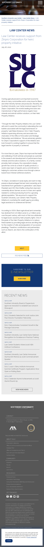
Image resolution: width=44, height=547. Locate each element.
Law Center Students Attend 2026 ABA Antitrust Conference (22, 344)
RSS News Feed (21, 256)
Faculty (8, 465)
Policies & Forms (10, 477)
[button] (20, 522)
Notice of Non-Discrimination (14, 489)
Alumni (8, 467)
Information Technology (13, 479)
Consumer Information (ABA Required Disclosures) (20, 482)
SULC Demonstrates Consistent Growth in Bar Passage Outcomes (22, 325)
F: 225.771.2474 (18, 421)
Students (8, 462)
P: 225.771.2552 (10, 421)
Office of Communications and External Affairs (19, 445)
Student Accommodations (13, 484)
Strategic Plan (10, 448)
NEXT (22, 248)
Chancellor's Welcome (12, 443)
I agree (9, 540)
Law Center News (28, 18)
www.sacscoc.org (10, 524)
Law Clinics (9, 469)
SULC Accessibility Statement (14, 486)
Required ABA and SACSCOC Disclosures (16, 435)
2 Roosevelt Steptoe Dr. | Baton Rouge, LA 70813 (19, 420)
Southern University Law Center (11, 18)
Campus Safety (10, 455)
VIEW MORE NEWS (22, 389)
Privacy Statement (32, 537)
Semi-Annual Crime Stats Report (15, 452)
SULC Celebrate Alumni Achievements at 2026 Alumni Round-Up (22, 378)
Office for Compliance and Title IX (15, 450)
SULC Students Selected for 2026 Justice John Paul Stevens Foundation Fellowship (22, 315)
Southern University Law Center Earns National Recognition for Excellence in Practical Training (22, 334)
